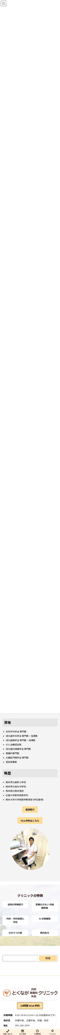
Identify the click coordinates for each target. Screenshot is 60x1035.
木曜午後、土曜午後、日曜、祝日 (31, 1020)
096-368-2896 (22, 1025)
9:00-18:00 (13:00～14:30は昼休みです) (35, 1015)
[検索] (48, 958)
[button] (15, 904)
